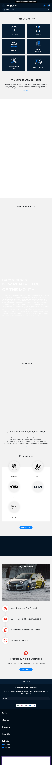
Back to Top (26, 681)
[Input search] (26, 9)
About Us (10, 128)
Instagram (6, 747)
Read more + (26, 669)
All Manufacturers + (26, 527)
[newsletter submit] (47, 699)
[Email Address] (26, 698)
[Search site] (48, 9)
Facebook (6, 744)
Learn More (10, 159)
